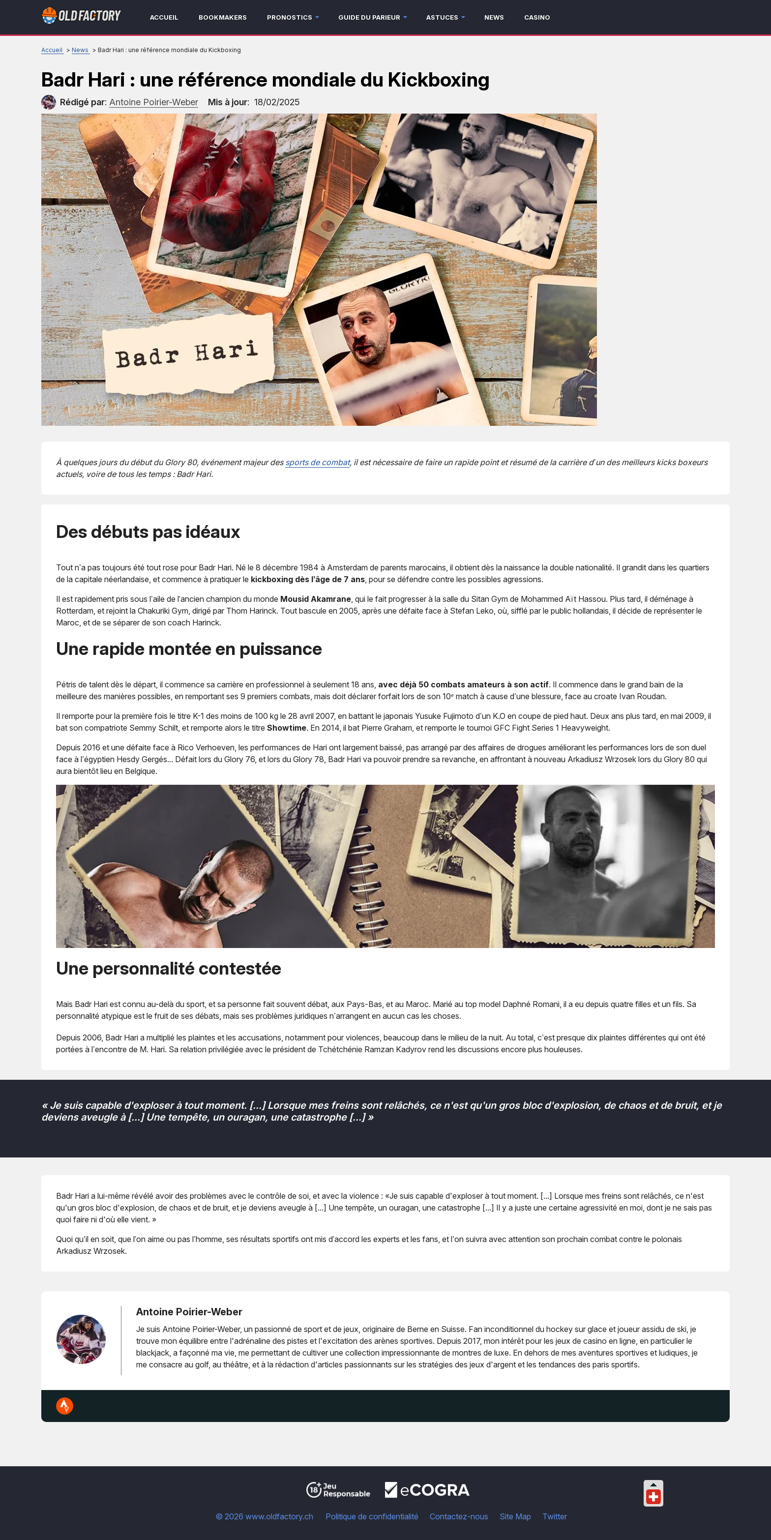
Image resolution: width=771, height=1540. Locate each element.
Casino (537, 17)
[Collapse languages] (653, 1484)
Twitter (554, 1516)
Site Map (515, 1516)
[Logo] (81, 17)
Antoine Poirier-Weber (189, 1312)
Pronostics (289, 17)
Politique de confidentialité (372, 1516)
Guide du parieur (369, 17)
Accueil (164, 17)
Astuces (442, 17)
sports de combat (317, 462)
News (494, 17)
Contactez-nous (459, 1516)
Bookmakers (223, 17)
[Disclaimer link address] (427, 1495)
